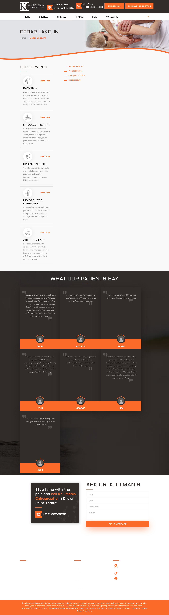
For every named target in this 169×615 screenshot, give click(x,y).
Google (37, 580)
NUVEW (110, 608)
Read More (45, 81)
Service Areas (81, 576)
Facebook (24, 580)
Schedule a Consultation (139, 6)
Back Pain (30, 88)
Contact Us (112, 16)
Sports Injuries (35, 164)
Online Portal (114, 6)
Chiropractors (74, 80)
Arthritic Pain (33, 239)
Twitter (30, 580)
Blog (94, 16)
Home (27, 16)
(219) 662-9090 (93, 7)
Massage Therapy (36, 124)
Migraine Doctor (75, 70)
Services (61, 16)
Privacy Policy (87, 611)
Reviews (79, 16)
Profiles (43, 16)
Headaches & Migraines (33, 202)
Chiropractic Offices (76, 75)
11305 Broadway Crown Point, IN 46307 (132, 567)
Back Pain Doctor (75, 66)
